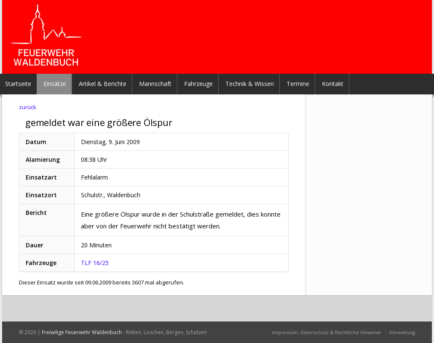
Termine (298, 84)
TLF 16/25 (95, 263)
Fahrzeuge (198, 84)
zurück (27, 107)
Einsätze (54, 84)
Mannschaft (155, 84)
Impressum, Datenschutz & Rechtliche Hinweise (326, 332)
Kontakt (332, 84)
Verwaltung (402, 332)
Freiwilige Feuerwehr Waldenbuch (82, 332)
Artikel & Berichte (102, 84)
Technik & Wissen (249, 84)
